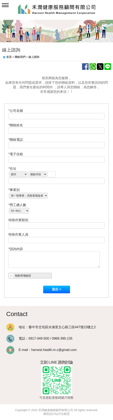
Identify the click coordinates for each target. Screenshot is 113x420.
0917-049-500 (39, 338)
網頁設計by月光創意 (56, 413)
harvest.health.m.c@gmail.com (54, 350)
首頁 (9, 56)
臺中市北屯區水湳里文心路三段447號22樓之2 (62, 327)
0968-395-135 (62, 338)
